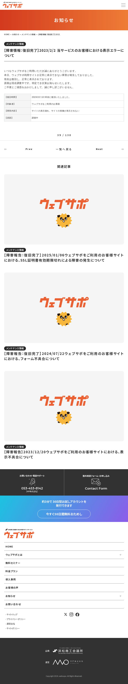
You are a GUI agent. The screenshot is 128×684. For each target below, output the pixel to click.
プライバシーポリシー (16, 619)
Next (99, 149)
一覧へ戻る (64, 149)
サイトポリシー (13, 628)
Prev (29, 149)
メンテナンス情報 (15, 44)
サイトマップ (12, 614)
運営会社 (11, 623)
